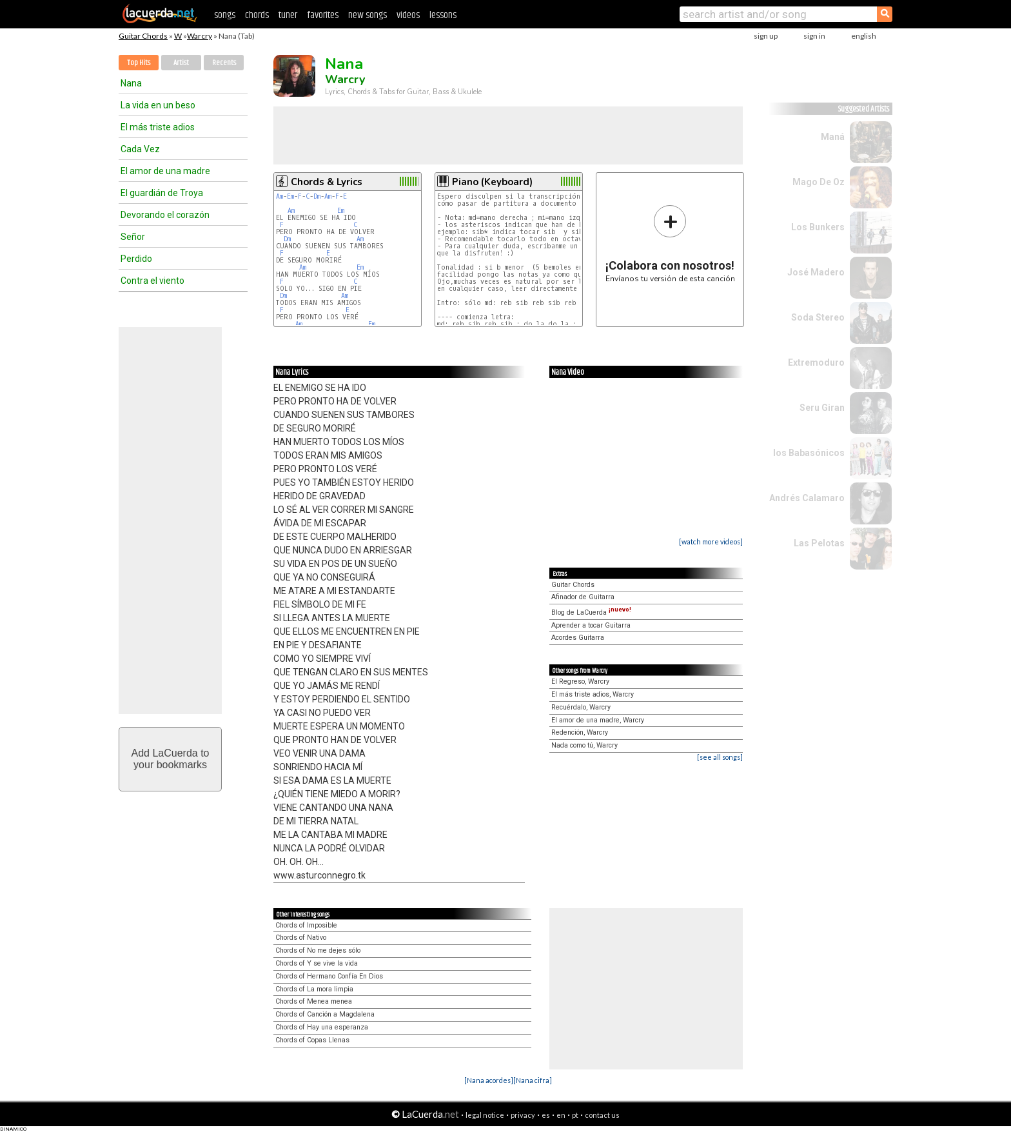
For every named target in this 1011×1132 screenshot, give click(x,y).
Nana (131, 83)
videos (408, 15)
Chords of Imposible (306, 925)
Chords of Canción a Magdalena (325, 1014)
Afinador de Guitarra (582, 597)
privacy (523, 1115)
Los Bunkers (818, 227)
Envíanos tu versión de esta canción (670, 243)
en (560, 1115)
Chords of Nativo (300, 937)
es (546, 1115)
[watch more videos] (711, 541)
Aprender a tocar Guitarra (591, 625)
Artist (181, 63)
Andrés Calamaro (807, 498)
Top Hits (138, 63)
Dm (316, 196)
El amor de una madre (165, 171)
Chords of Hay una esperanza (321, 1027)
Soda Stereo (818, 317)
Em (290, 196)
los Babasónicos (809, 453)
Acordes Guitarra (577, 637)
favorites (323, 15)
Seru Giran (822, 407)
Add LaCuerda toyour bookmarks (171, 759)
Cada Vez (140, 149)
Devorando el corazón (165, 215)
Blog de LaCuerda (591, 612)
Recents (224, 63)
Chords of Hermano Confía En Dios (329, 976)
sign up (766, 36)
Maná (833, 137)
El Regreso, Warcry (580, 681)
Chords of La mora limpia (314, 989)
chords (257, 15)
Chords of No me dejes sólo (317, 950)
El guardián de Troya (162, 193)
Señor (133, 237)
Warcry (199, 36)
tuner (288, 15)
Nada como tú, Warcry (584, 745)
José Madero (816, 272)
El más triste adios (158, 127)
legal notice (485, 1115)
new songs (367, 15)
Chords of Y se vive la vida (316, 963)
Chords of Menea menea (313, 1001)
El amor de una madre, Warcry (597, 720)
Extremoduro (816, 362)
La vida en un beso (158, 105)
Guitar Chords (143, 36)
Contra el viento (152, 280)
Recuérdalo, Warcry (581, 707)
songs (224, 15)
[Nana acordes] (488, 1080)
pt (575, 1115)
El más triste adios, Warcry (592, 694)
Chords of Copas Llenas (312, 1040)
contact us (602, 1115)
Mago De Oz (818, 182)
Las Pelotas (819, 543)
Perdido (136, 258)
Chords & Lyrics (326, 181)
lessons (442, 15)
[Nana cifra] (532, 1080)
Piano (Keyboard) (492, 181)
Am (279, 196)
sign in (814, 36)
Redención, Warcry (579, 732)
